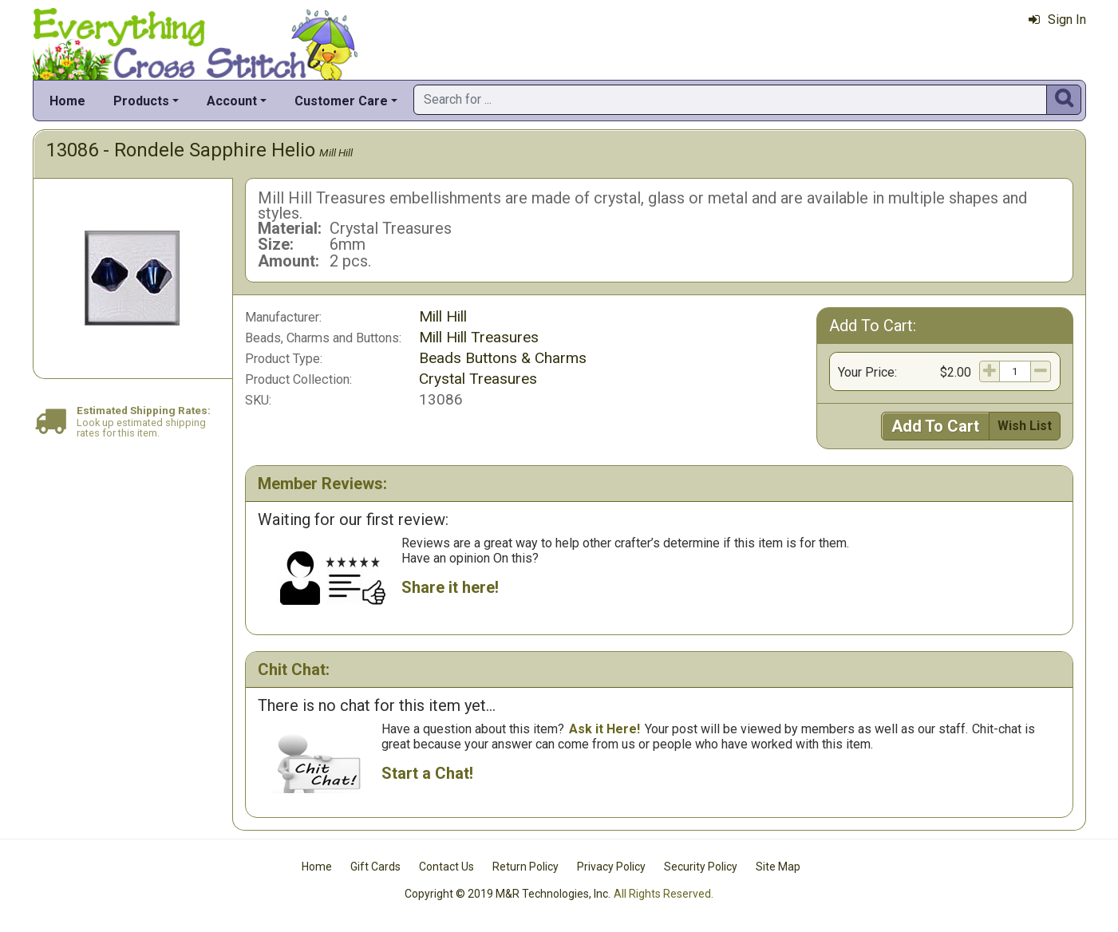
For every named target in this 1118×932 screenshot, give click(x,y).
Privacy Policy (611, 866)
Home (67, 101)
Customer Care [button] (341, 101)
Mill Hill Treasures (479, 337)
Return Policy (525, 866)
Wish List (1025, 425)
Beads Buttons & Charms (503, 358)
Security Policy (700, 866)
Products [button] (141, 101)
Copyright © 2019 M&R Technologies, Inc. (507, 893)
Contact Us (446, 866)
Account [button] (232, 101)
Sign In (1057, 19)
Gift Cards (375, 866)
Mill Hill (336, 152)
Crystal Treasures (478, 378)
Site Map (778, 866)
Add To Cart (935, 426)
